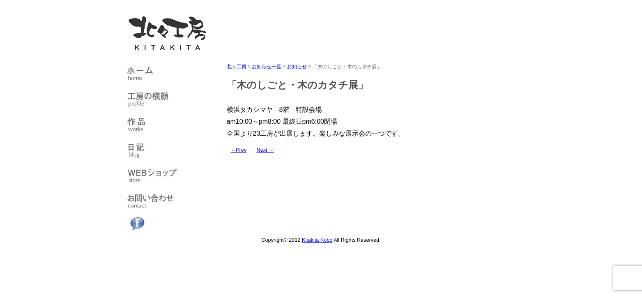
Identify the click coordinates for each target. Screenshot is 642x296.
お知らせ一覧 (266, 66)
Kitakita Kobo (317, 240)
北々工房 (236, 66)
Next (265, 150)
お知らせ (297, 66)
